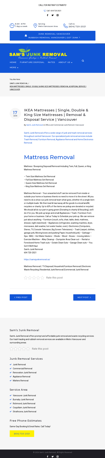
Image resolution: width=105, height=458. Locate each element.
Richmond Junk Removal (24, 402)
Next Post (83, 295)
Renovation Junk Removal (24, 371)
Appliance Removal (21, 375)
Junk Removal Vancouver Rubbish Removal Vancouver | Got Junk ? (52, 36)
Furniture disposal (31, 65)
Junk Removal (19, 363)
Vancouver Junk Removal (24, 393)
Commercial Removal (22, 367)
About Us (63, 65)
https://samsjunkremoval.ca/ (37, 257)
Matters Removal (20, 379)
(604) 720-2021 (77, 26)
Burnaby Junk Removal (23, 398)
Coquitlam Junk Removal (24, 406)
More (78, 65)
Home (13, 65)
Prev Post (21, 295)
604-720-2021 (56, 11)
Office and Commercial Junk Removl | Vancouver (64, 123)
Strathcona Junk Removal (24, 410)
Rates (50, 65)
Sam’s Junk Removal (19, 82)
